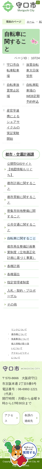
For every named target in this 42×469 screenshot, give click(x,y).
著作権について (19, 334)
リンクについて (19, 329)
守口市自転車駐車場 (13, 70)
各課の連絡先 (29, 418)
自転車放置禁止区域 (13, 90)
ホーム (30, 21)
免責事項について (20, 339)
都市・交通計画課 (19, 154)
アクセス (9, 418)
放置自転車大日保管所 (32, 70)
